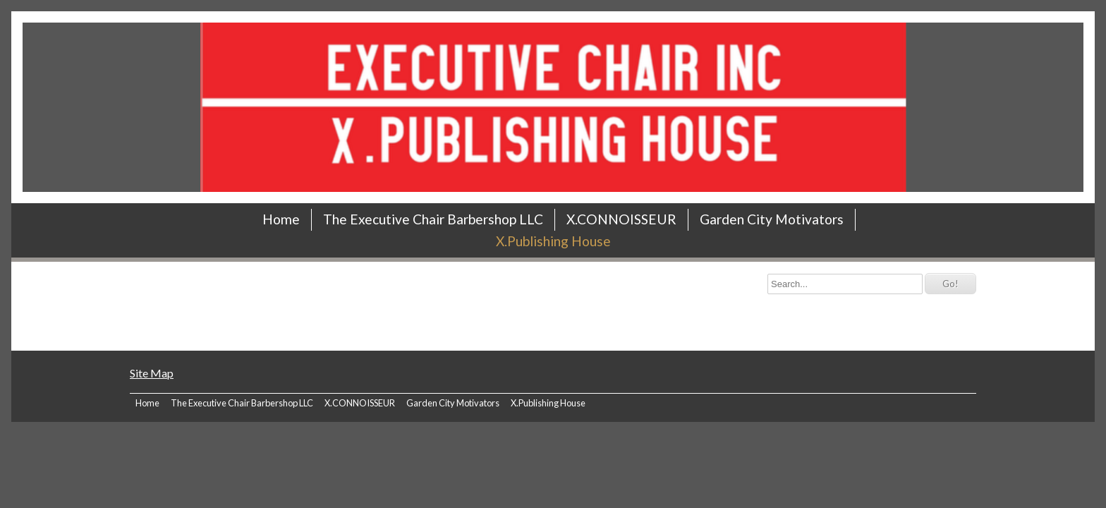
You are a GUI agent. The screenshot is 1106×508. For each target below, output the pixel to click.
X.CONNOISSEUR (621, 219)
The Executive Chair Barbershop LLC (433, 219)
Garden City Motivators (772, 219)
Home (281, 219)
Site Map (152, 373)
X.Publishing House (553, 241)
